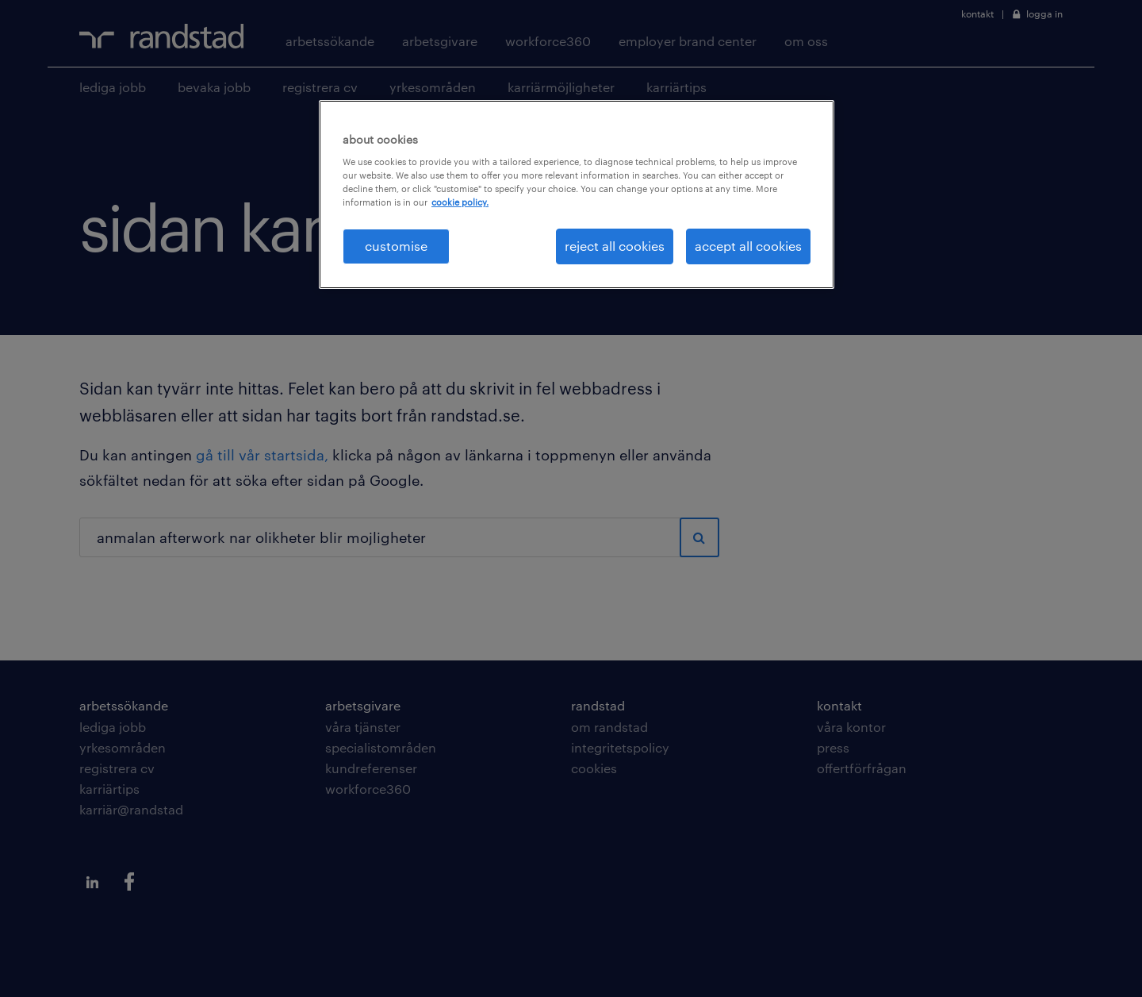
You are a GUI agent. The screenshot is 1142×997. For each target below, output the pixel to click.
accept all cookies (748, 245)
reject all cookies (615, 245)
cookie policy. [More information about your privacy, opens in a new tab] (460, 202)
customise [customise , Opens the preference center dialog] (396, 245)
